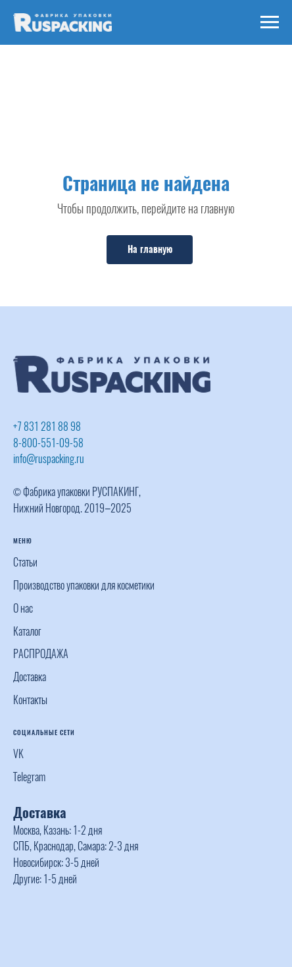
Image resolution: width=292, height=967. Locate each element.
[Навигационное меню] (269, 22)
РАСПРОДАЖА (40, 654)
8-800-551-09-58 (48, 443)
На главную (150, 249)
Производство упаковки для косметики (84, 585)
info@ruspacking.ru (48, 459)
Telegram (29, 777)
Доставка (29, 677)
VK (18, 754)
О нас (23, 608)
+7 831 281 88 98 (47, 426)
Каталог (27, 631)
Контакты (30, 700)
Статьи (25, 562)
